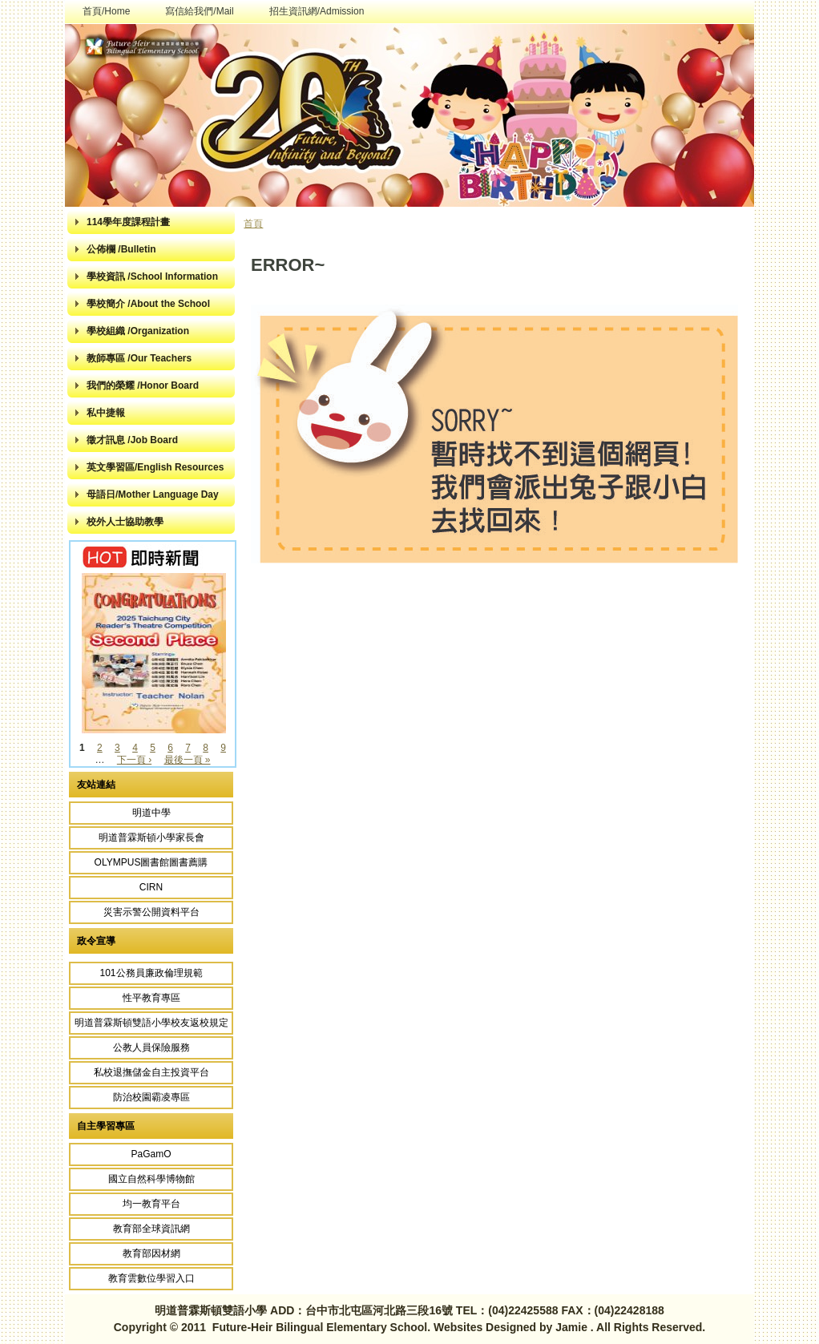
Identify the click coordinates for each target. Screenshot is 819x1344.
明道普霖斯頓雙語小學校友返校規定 (151, 1022)
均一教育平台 (151, 1203)
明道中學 (151, 812)
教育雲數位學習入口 (151, 1278)
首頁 (253, 223)
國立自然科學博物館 (151, 1179)
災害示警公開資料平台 (151, 912)
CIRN (151, 887)
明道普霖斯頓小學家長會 (151, 837)
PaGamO (151, 1154)
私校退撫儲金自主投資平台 (151, 1072)
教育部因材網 (151, 1253)
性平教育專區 (151, 997)
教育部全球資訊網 (151, 1228)
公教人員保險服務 (151, 1047)
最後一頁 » (187, 759)
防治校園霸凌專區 (151, 1097)
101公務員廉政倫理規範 (150, 973)
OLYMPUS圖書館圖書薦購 (151, 862)
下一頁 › (134, 759)
